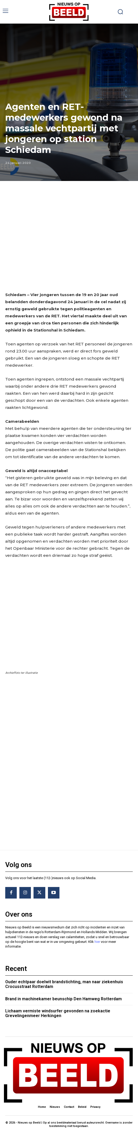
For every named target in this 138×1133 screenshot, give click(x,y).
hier (97, 942)
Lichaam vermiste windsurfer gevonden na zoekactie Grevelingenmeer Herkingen (57, 1013)
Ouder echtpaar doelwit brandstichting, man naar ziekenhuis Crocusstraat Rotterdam (64, 984)
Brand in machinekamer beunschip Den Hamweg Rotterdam (63, 998)
